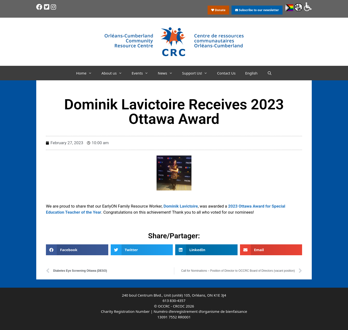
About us (114, 73)
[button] (77, 249)
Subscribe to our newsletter (257, 10)
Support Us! (197, 73)
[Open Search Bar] (269, 73)
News (167, 73)
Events (142, 73)
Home (86, 73)
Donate (218, 10)
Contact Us (226, 73)
